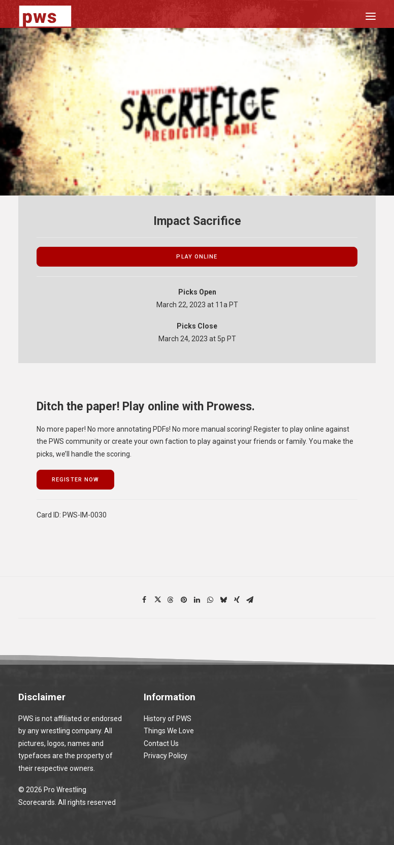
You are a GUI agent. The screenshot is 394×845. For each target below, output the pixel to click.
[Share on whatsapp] (210, 600)
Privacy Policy (165, 756)
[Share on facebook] (144, 600)
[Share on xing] (237, 600)
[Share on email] (250, 600)
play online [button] (196, 256)
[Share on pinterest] (184, 600)
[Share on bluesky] (223, 600)
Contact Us (161, 743)
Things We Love (169, 731)
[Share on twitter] (157, 600)
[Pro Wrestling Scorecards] (45, 16)
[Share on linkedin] (197, 600)
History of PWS (167, 718)
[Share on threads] (171, 600)
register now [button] (75, 479)
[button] (370, 16)
